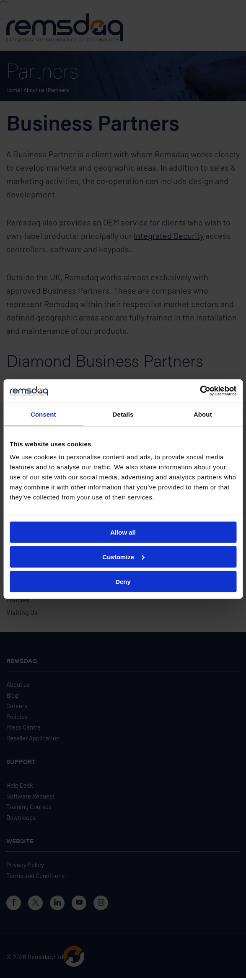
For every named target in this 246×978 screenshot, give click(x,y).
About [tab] (203, 413)
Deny (123, 581)
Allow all (123, 532)
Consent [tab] (43, 413)
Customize (123, 556)
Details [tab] (123, 413)
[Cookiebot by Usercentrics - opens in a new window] (199, 391)
